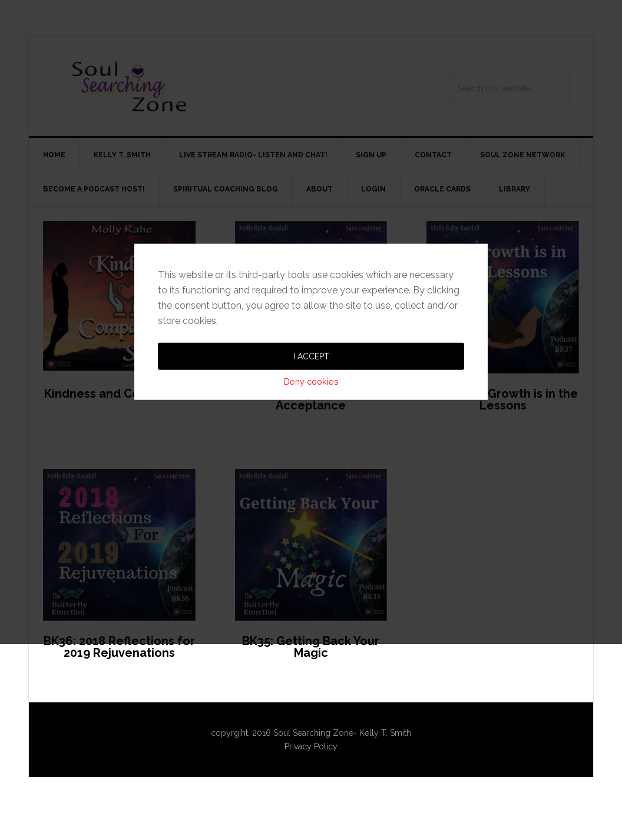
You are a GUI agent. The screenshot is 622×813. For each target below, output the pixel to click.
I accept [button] (311, 416)
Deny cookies (311, 442)
